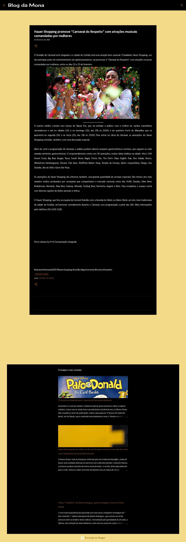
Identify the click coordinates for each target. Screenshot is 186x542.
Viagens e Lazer (41, 274)
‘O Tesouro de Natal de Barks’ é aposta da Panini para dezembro (85, 400)
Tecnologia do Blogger (93, 538)
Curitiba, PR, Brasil (46, 278)
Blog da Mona (26, 5)
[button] (36, 46)
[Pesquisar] (48, 5)
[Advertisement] (93, 339)
